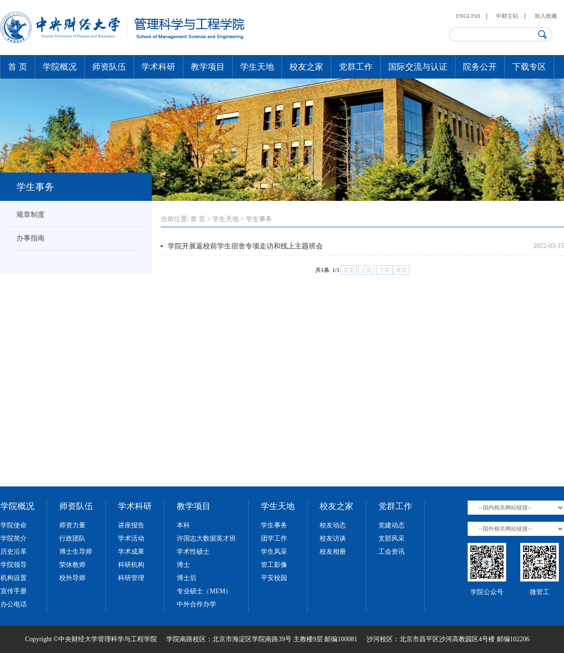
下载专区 (529, 67)
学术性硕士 (193, 551)
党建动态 (391, 525)
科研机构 (131, 564)
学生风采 (274, 551)
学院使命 (13, 525)
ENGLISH (468, 16)
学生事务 (259, 219)
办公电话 (13, 604)
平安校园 (274, 577)
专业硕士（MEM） (204, 591)
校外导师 (72, 577)
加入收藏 (545, 16)
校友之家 (306, 67)
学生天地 (257, 67)
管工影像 (274, 564)
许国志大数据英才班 (206, 538)
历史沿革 (13, 551)
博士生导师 (75, 551)
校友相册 (333, 551)
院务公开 (480, 67)
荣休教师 (72, 564)
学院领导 (13, 564)
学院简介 (13, 538)
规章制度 (30, 214)
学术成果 (131, 551)
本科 (183, 525)
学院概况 (60, 67)
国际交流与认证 (417, 67)
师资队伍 (109, 67)
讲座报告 (131, 525)
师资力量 (72, 525)
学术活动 (131, 538)
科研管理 (131, 577)
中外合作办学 (196, 604)
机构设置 (13, 577)
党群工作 (356, 67)
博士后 (186, 577)
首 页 (17, 67)
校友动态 (333, 525)
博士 (183, 564)
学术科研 (158, 67)
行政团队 (72, 538)
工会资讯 (391, 551)
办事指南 (30, 238)
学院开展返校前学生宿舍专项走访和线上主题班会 (245, 246)
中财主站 (507, 16)
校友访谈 (333, 538)
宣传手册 (13, 591)
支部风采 (391, 538)
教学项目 (208, 67)
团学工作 (274, 538)
